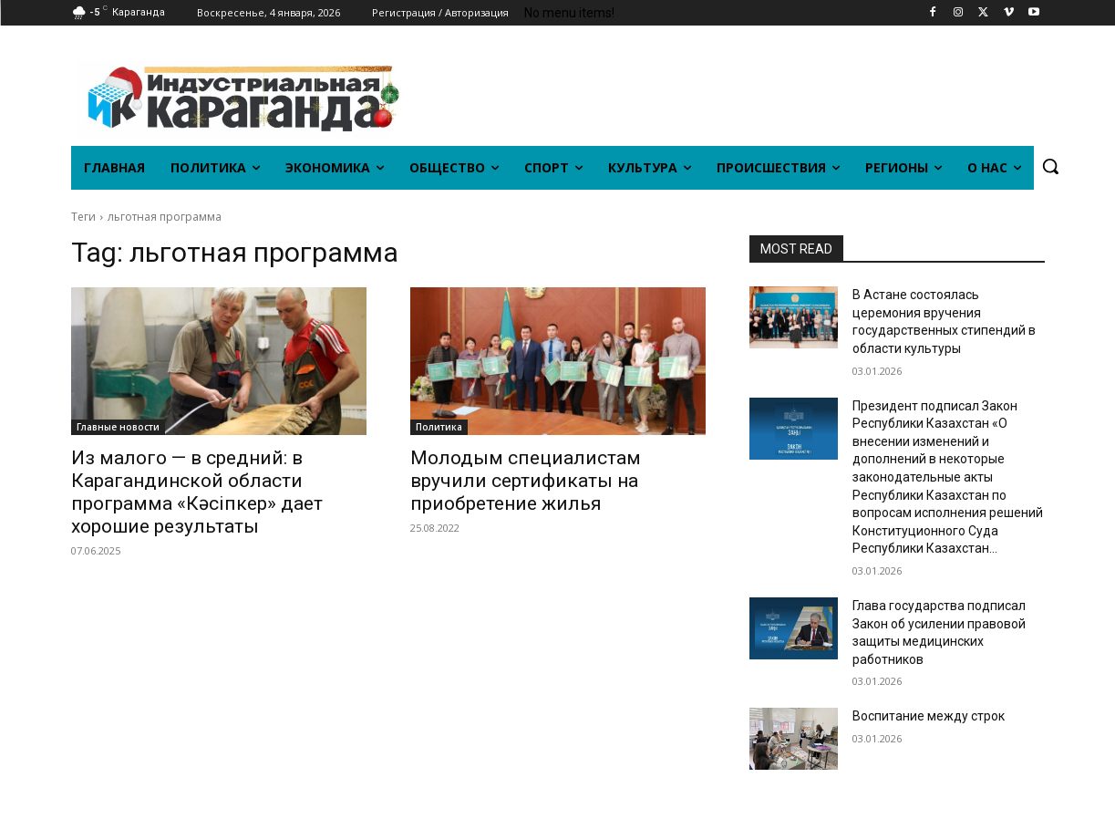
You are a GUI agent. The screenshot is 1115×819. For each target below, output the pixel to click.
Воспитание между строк (928, 716)
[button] (1050, 166)
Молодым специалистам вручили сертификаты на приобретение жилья (525, 480)
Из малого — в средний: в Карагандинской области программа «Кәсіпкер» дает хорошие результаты (197, 492)
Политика (439, 426)
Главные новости (118, 426)
